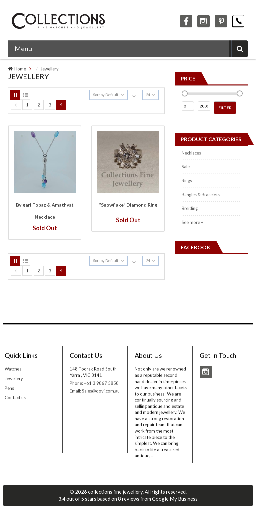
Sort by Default (105, 94)
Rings (187, 180)
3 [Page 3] (50, 104)
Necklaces (191, 153)
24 (148, 94)
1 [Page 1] (27, 104)
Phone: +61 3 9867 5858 (94, 383)
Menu (23, 48)
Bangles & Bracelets (201, 194)
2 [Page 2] (38, 104)
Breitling (190, 208)
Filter (225, 107)
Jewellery (49, 68)
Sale (186, 166)
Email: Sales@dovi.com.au (95, 391)
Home (20, 68)
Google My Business (175, 499)
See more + (192, 222)
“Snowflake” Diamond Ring (128, 205)
